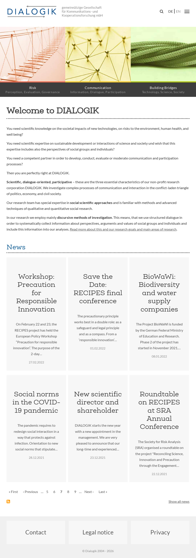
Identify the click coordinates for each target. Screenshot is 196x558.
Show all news (178, 501)
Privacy (160, 532)
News (16, 247)
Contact (35, 532)
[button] (186, 11)
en (178, 11)
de (170, 11)
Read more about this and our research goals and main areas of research (123, 229)
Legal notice (98, 532)
